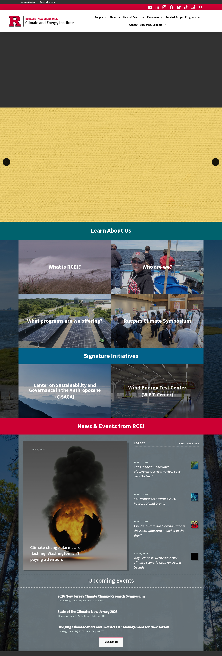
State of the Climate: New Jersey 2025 (88, 612)
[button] (201, 7)
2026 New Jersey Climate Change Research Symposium (101, 596)
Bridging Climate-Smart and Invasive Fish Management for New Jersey (113, 627)
